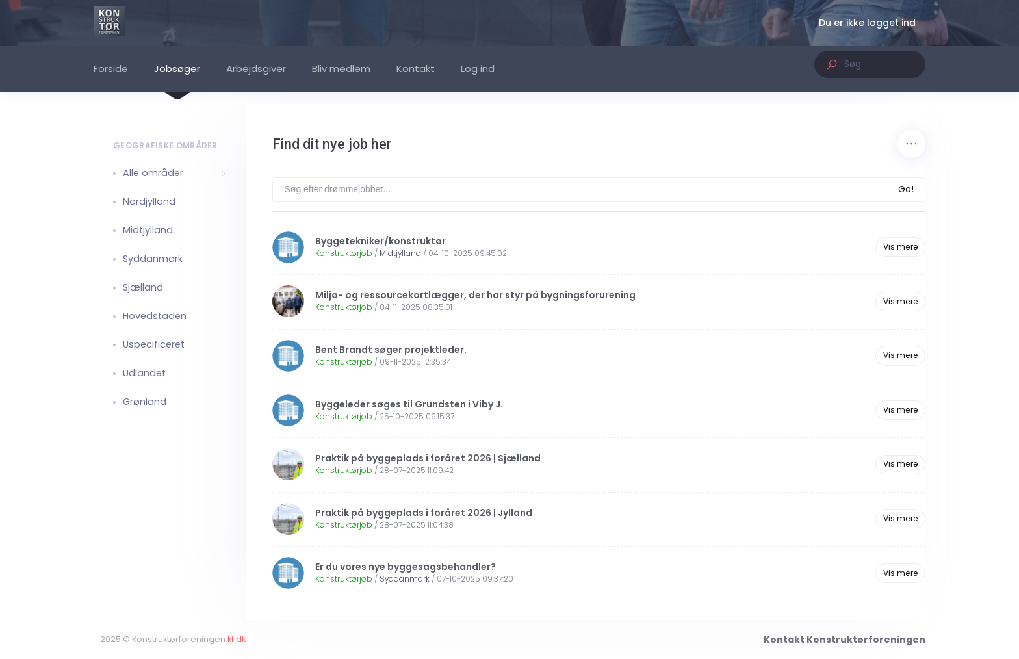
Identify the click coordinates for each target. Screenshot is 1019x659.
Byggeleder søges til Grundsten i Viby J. (409, 404)
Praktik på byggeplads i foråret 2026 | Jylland (423, 512)
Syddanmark (405, 579)
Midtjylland (400, 253)
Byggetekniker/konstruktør (380, 241)
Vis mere (900, 246)
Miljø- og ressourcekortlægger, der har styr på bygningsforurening (475, 295)
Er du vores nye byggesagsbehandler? (405, 566)
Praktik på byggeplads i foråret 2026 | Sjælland (428, 458)
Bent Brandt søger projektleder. (391, 349)
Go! (906, 189)
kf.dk (409, 639)
